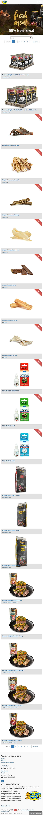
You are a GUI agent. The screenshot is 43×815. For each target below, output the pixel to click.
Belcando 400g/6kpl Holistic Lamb (12, 705)
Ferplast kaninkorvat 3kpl (9, 355)
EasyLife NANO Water (8, 460)
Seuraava (35, 41)
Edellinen (8, 41)
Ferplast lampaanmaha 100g (10, 215)
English (3, 806)
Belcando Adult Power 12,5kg (11, 495)
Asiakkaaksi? (5, 765)
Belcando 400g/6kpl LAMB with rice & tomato (15, 75)
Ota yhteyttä (4, 771)
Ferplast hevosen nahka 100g (10, 180)
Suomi (8, 806)
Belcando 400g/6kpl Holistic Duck (12, 600)
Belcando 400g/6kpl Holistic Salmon (12, 670)
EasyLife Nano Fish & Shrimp (10, 390)
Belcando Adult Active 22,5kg (10, 565)
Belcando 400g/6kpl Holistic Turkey (12, 636)
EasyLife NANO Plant (8, 425)
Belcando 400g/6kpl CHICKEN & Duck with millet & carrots (19, 110)
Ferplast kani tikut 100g (9, 285)
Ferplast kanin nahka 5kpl (9, 320)
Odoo (15, 810)
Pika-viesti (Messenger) (7, 762)
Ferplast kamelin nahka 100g (10, 145)
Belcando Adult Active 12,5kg (10, 530)
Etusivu (3, 758)
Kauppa (3, 760)
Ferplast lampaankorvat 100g (10, 250)
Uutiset (3, 772)
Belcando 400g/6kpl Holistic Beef (12, 740)
